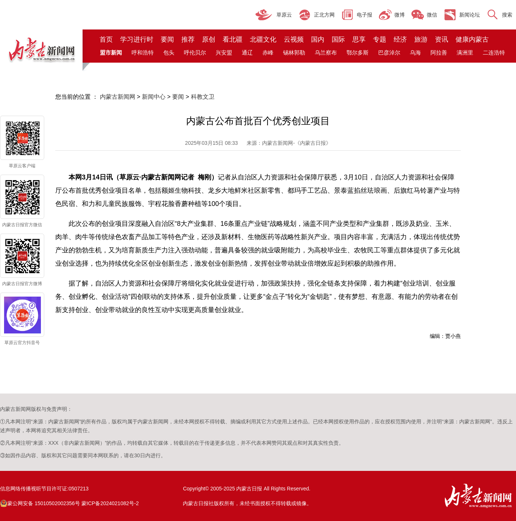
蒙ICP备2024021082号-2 (110, 503)
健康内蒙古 (472, 39)
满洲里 (465, 52)
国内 (317, 39)
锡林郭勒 (294, 52)
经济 (400, 39)
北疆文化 (263, 39)
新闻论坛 (469, 15)
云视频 (294, 39)
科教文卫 (203, 97)
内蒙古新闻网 (117, 97)
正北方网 (324, 15)
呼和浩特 (143, 52)
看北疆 (233, 39)
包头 (168, 52)
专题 (379, 39)
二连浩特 (494, 52)
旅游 (421, 39)
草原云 (284, 15)
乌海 (415, 52)
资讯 (441, 39)
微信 (432, 15)
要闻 (167, 39)
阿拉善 (438, 52)
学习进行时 (136, 39)
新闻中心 (153, 97)
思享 (359, 39)
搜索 (507, 15)
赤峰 (267, 52)
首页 (106, 39)
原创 (208, 39)
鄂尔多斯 (357, 52)
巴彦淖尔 (389, 52)
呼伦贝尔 (195, 52)
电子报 (364, 15)
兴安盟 (224, 52)
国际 (338, 39)
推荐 (188, 39)
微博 (399, 15)
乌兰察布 (326, 52)
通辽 (247, 52)
